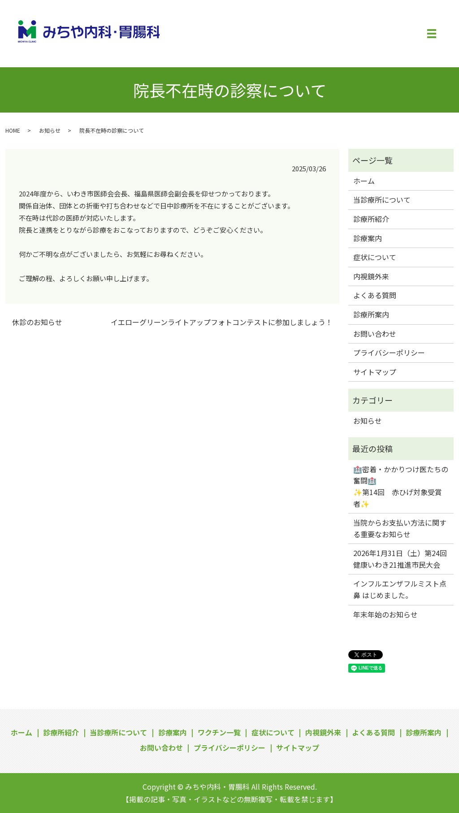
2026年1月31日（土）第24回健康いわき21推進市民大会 (400, 559)
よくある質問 (374, 295)
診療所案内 (371, 314)
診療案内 (367, 238)
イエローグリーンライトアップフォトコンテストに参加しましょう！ (222, 322)
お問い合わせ (374, 333)
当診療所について (382, 199)
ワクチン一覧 (219, 732)
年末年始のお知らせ (385, 614)
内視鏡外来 (371, 276)
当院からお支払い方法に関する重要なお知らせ (399, 528)
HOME (12, 130)
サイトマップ (374, 371)
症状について (374, 257)
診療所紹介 (371, 218)
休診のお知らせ (37, 322)
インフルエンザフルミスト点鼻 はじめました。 (399, 589)
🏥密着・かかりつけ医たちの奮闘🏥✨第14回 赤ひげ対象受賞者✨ (400, 486)
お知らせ (50, 130)
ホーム (364, 180)
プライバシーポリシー (389, 352)
